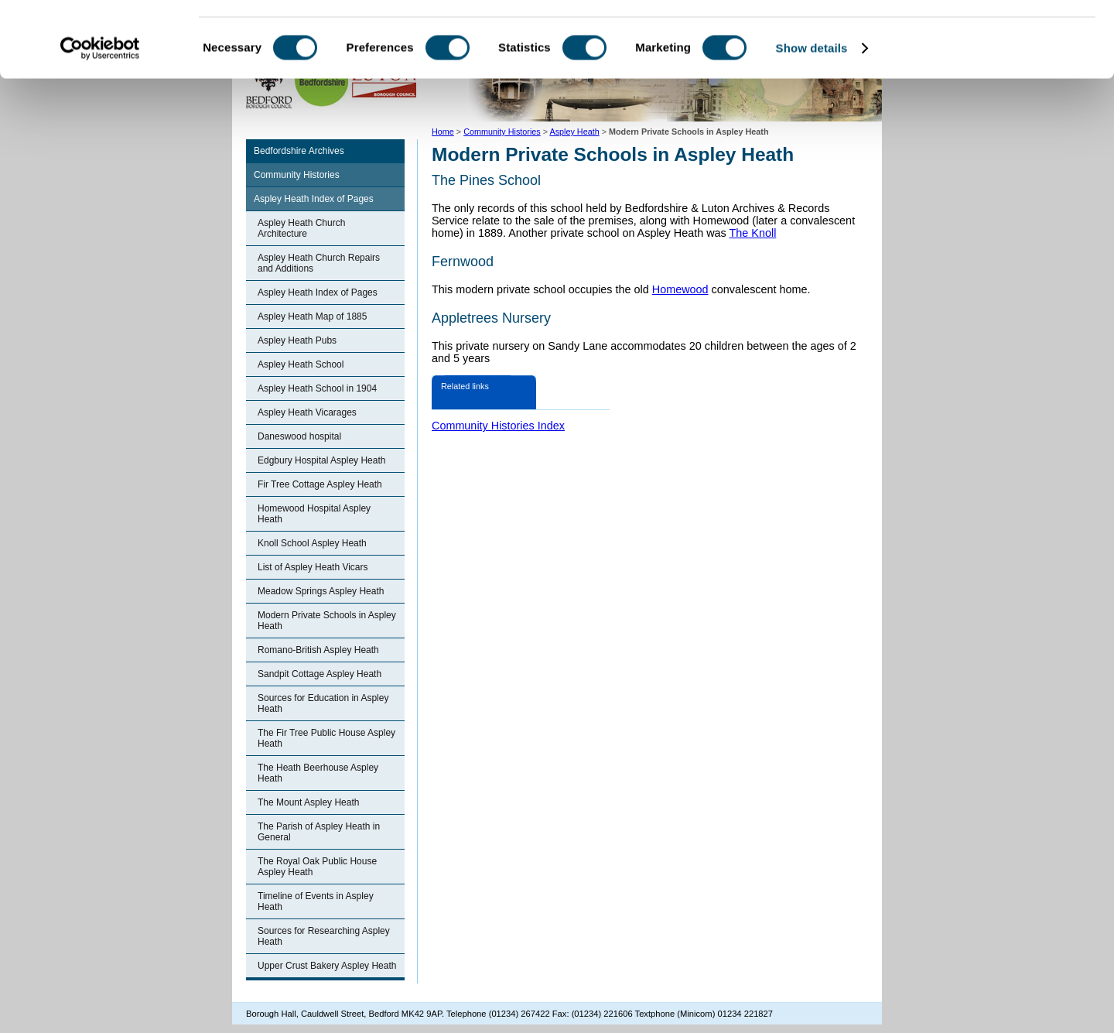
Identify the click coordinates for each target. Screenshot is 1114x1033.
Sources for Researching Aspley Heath (324, 936)
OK (985, 38)
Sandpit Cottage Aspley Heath (319, 674)
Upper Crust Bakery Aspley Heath (327, 965)
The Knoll (753, 233)
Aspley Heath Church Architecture (301, 228)
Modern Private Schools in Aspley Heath (327, 620)
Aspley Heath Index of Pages (314, 198)
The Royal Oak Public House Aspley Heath (317, 866)
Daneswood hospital (299, 436)
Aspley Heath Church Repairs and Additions (319, 263)
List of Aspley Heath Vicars (313, 567)
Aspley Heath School (300, 364)
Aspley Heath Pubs (297, 340)
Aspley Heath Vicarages (307, 412)
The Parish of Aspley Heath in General (319, 832)
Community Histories (297, 174)
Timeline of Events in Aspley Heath (316, 901)
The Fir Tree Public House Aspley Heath (326, 738)
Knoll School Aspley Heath (312, 543)
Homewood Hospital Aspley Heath (314, 514)
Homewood (680, 289)
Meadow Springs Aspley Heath (321, 591)
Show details (812, 118)
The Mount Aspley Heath (308, 802)
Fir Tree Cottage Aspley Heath (320, 484)
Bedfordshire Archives (299, 150)
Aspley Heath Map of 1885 (312, 316)
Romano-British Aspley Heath (318, 650)
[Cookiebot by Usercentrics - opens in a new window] (100, 119)
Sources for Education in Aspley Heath (323, 703)
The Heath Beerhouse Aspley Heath (318, 773)
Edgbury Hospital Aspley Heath (321, 460)
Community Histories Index (498, 425)
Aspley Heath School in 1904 (317, 388)
